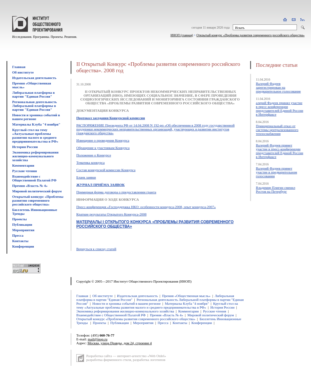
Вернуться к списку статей (96, 249)
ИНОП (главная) (182, 35)
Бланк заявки (86, 177)
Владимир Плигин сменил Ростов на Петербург (275, 189)
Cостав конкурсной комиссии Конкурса (106, 170)
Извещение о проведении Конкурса (102, 140)
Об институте (23, 72)
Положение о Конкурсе (93, 155)
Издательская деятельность (34, 78)
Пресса (17, 235)
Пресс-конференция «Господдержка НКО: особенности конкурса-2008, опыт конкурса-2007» (146, 207)
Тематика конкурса (90, 162)
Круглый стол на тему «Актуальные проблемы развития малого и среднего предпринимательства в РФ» (35, 135)
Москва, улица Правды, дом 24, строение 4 (120, 343)
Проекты (19, 219)
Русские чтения (24, 171)
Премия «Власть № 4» (29, 186)
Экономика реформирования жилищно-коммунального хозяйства (35, 156)
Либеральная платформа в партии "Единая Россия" (33, 94)
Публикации (22, 224)
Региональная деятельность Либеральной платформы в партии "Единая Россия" (34, 105)
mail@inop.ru (97, 339)
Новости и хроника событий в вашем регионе (36, 117)
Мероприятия (23, 230)
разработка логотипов (149, 360)
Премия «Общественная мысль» (186, 296)
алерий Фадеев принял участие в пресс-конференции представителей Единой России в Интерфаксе (279, 108)
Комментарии (23, 165)
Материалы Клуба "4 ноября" (36, 124)
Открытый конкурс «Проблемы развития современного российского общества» (251, 35)
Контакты (20, 241)
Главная (18, 67)
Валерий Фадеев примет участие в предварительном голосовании (276, 172)
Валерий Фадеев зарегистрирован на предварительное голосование (278, 87)
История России (25, 147)
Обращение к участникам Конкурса (103, 148)
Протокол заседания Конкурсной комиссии (110, 118)
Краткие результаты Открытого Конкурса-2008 (111, 214)
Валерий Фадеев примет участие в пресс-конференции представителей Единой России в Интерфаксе (279, 151)
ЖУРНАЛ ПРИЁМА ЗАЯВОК (100, 185)
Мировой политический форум (37, 191)
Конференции (23, 246)
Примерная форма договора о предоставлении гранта (116, 192)
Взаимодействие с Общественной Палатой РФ (34, 178)
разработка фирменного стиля (108, 360)
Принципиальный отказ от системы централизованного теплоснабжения (277, 130)
